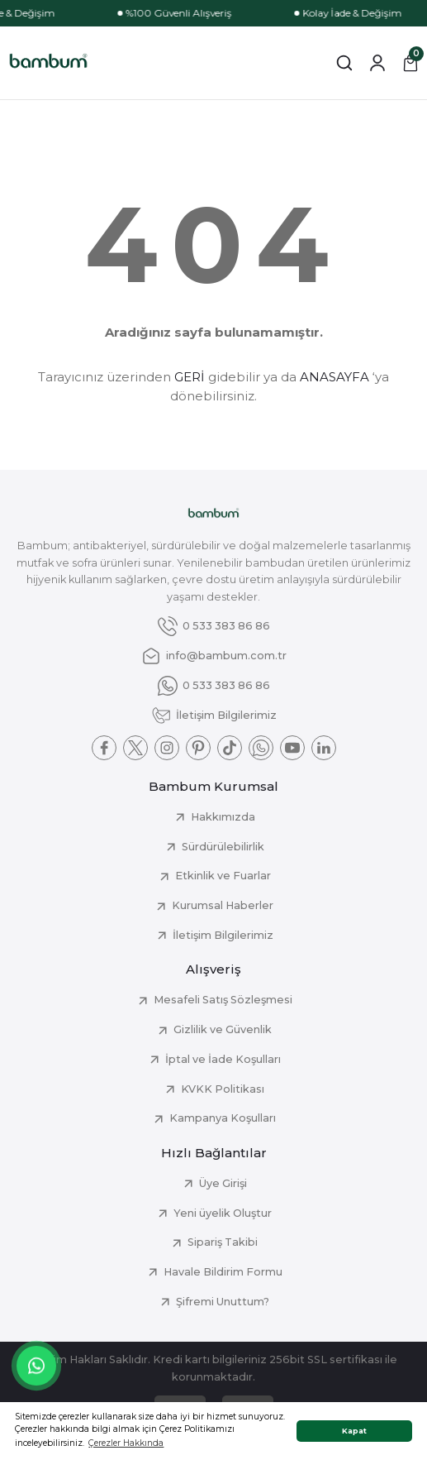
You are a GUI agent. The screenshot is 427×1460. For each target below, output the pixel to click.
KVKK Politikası (222, 1089)
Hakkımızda (223, 817)
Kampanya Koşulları (222, 1118)
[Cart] (410, 63)
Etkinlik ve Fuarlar (223, 875)
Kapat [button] (354, 1430)
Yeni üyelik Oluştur (222, 1213)
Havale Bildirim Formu (223, 1272)
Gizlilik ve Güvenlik (222, 1029)
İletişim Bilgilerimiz (223, 935)
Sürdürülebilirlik (223, 846)
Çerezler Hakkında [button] (126, 1443)
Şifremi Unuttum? (222, 1301)
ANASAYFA (334, 377)
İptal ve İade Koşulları (223, 1059)
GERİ (189, 377)
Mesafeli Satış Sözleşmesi (223, 999)
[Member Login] (377, 63)
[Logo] (48, 63)
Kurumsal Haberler (222, 905)
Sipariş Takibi (222, 1242)
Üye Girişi (223, 1183)
